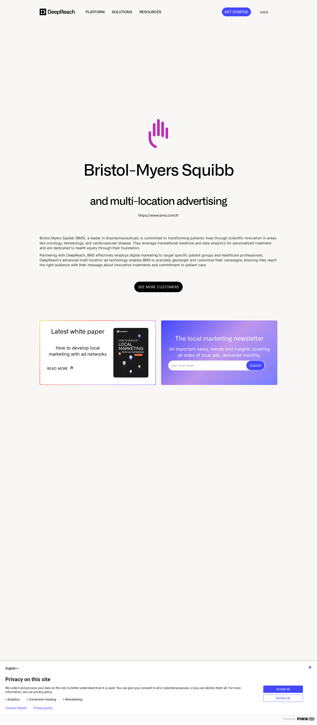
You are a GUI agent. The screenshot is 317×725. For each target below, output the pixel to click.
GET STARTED (236, 12)
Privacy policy (43, 708)
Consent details (16, 708)
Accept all (283, 689)
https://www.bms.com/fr (158, 215)
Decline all (283, 698)
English (12, 668)
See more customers (158, 287)
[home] (57, 12)
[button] (95, 12)
